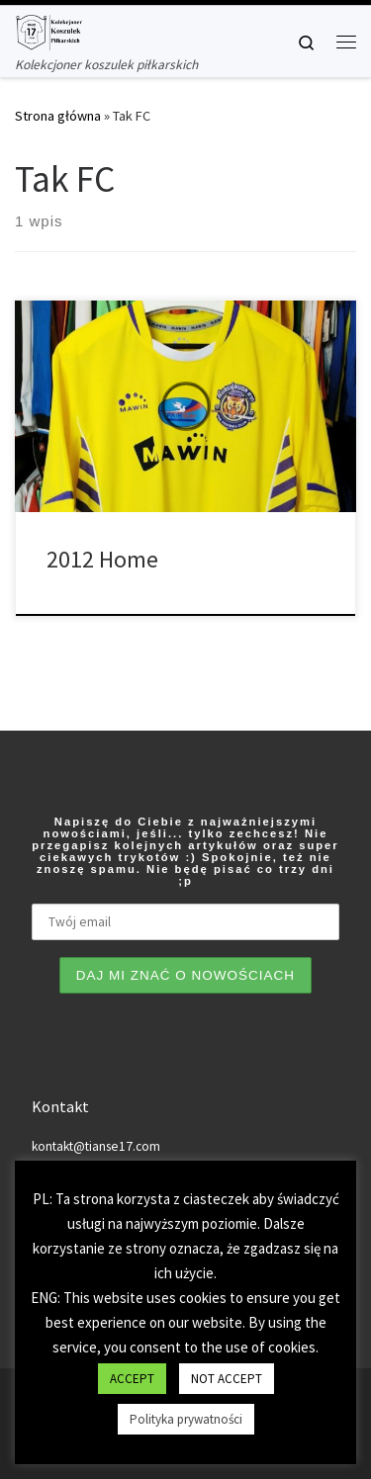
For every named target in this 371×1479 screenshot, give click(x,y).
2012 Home (102, 559)
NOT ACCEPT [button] (226, 1378)
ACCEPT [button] (132, 1378)
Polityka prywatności (186, 1419)
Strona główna (58, 116)
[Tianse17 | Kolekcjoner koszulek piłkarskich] (48, 30)
